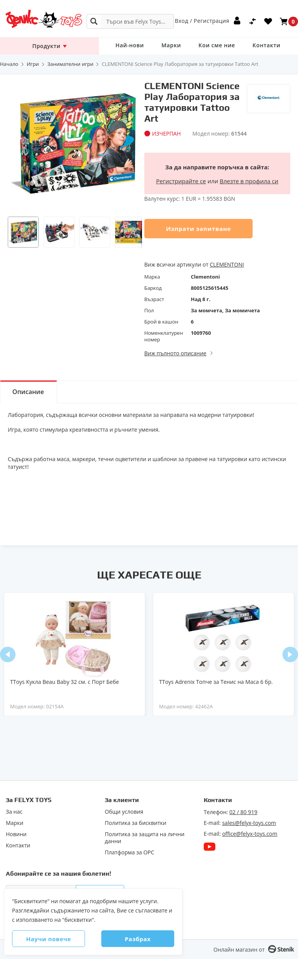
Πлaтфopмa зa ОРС (129, 852)
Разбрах (136, 939)
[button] (23, 232)
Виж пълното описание (175, 353)
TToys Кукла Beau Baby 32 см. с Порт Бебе (64, 681)
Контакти (260, 46)
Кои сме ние (212, 46)
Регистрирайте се (181, 181)
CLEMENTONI (227, 264)
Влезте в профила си (249, 181)
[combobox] (130, 21)
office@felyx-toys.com (249, 833)
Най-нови (128, 46)
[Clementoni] (268, 95)
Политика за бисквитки (135, 823)
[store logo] (41, 19)
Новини (16, 834)
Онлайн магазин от (239, 949)
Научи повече (50, 939)
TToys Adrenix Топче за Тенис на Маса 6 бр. (216, 681)
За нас (14, 811)
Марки (168, 46)
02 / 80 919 (243, 812)
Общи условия (124, 811)
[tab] (29, 391)
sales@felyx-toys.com (249, 822)
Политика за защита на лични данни (144, 838)
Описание (29, 392)
